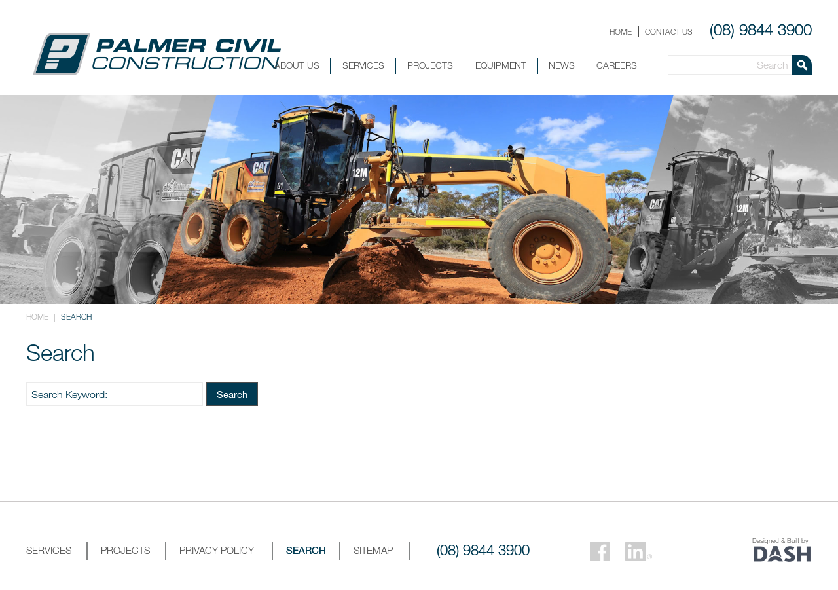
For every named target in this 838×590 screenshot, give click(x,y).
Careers (616, 65)
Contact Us (669, 31)
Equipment (500, 65)
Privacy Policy (216, 550)
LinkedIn (638, 551)
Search (232, 394)
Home (621, 31)
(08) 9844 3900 (761, 29)
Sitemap (373, 550)
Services (363, 65)
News (562, 65)
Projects (430, 65)
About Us (296, 65)
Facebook (600, 551)
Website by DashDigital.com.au (782, 554)
